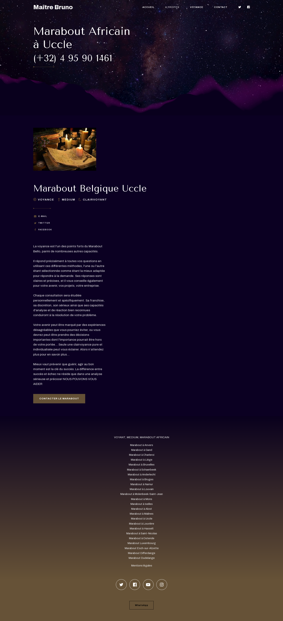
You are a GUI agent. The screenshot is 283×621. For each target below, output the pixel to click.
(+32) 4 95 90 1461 (72, 58)
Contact (220, 7)
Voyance (196, 7)
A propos (172, 7)
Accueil (148, 7)
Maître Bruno (53, 7)
